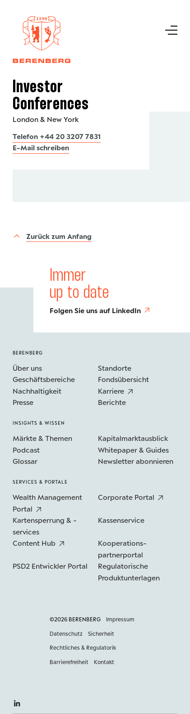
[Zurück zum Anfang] (52, 236)
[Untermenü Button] (170, 29)
